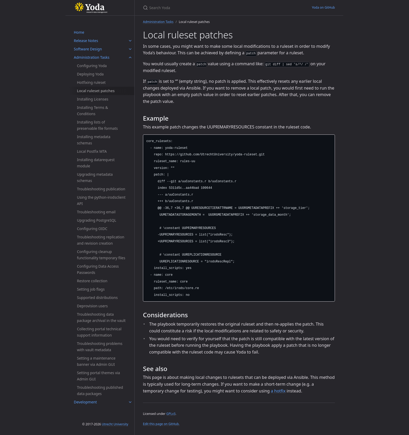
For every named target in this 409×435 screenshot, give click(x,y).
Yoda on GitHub (323, 7)
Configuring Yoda (92, 65)
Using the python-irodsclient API (101, 200)
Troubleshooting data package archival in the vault (101, 317)
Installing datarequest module (96, 162)
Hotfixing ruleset (91, 82)
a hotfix (278, 391)
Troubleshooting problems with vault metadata (99, 346)
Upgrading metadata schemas (95, 177)
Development (85, 401)
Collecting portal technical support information (99, 332)
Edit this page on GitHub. (161, 424)
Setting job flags (91, 289)
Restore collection (92, 280)
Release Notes (86, 40)
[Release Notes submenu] (130, 41)
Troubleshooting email (96, 211)
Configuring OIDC (92, 228)
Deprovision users (92, 305)
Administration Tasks (91, 57)
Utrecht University (115, 424)
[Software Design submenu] (130, 49)
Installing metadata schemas (93, 139)
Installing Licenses (92, 99)
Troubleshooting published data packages (100, 390)
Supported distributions (97, 297)
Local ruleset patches (96, 90)
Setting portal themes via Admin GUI (98, 375)
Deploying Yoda (90, 74)
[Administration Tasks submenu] (130, 57)
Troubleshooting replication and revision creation (100, 240)
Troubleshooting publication (101, 188)
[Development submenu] (130, 402)
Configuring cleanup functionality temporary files (101, 254)
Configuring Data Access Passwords (98, 269)
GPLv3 (170, 414)
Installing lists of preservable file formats (97, 125)
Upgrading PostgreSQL (96, 220)
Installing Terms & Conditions (92, 110)
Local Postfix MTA (92, 151)
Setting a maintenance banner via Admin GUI (96, 361)
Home (79, 32)
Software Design (88, 48)
